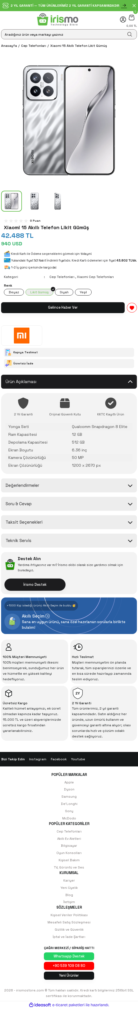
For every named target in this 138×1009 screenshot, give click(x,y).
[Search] (69, 34)
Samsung (69, 796)
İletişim (69, 902)
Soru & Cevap (19, 503)
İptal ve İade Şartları (69, 937)
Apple (69, 782)
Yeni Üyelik (69, 887)
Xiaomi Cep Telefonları (95, 277)
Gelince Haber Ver (63, 307)
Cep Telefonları (61, 277)
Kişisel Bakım (69, 860)
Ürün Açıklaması (21, 381)
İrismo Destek (35, 584)
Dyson (69, 789)
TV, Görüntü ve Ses (69, 867)
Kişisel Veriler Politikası (69, 915)
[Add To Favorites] (132, 308)
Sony (69, 811)
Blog (69, 895)
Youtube (78, 759)
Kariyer (69, 880)
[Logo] (57, 19)
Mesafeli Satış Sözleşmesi (69, 922)
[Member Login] (123, 19)
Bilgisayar (69, 845)
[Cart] (131, 17)
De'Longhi (69, 804)
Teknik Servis (18, 540)
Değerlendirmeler (22, 485)
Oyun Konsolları (69, 853)
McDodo (69, 818)
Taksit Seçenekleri (24, 522)
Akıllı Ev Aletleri (69, 838)
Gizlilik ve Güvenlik (69, 929)
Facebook (59, 759)
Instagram (37, 759)
